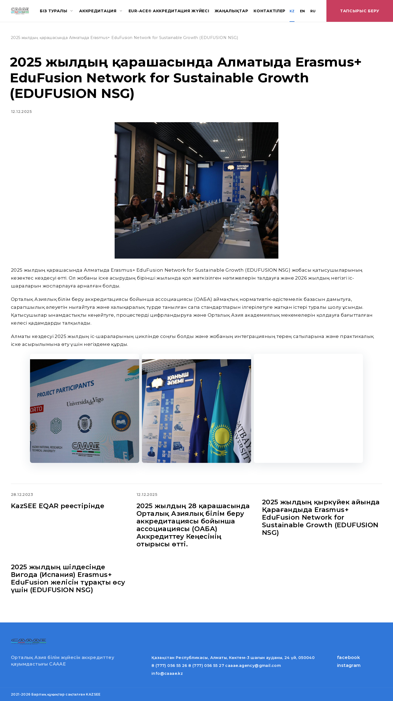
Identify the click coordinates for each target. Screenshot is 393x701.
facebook (348, 657)
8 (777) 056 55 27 (206, 665)
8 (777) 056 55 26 (169, 665)
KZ (292, 11)
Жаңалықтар (231, 10)
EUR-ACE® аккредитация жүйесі (169, 10)
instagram (349, 665)
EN (302, 11)
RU (312, 11)
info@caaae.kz (167, 673)
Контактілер (269, 10)
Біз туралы (53, 10)
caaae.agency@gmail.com (253, 665)
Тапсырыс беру (359, 10)
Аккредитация (97, 10)
